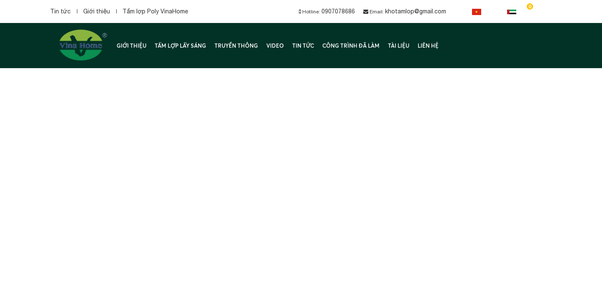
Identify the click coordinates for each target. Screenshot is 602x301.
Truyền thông (236, 45)
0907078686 (338, 11)
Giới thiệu (96, 11)
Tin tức (60, 11)
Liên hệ (428, 45)
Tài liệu (398, 45)
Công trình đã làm (351, 45)
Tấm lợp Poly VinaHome (155, 11)
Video (275, 45)
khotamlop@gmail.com (415, 11)
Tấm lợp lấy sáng (180, 45)
